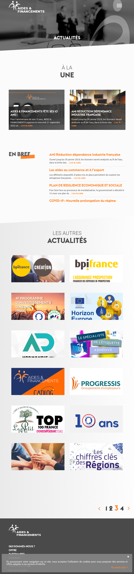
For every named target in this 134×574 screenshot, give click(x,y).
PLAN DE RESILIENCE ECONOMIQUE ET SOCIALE (85, 185)
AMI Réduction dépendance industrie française (91, 113)
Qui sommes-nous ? (22, 546)
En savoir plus (118, 567)
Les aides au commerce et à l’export (76, 170)
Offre (13, 550)
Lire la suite (27, 125)
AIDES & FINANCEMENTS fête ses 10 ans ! (34, 113)
